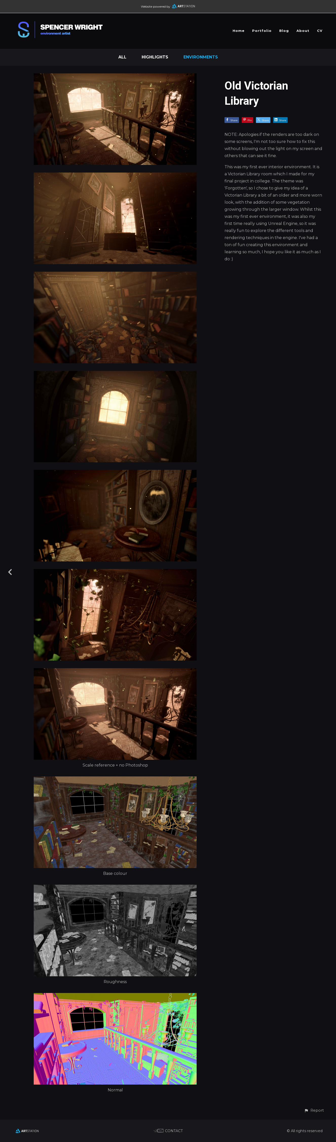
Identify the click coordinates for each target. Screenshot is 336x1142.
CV (320, 31)
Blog (284, 31)
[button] (314, 1110)
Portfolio (262, 31)
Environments (200, 57)
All (122, 57)
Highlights (155, 57)
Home (239, 31)
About (302, 31)
